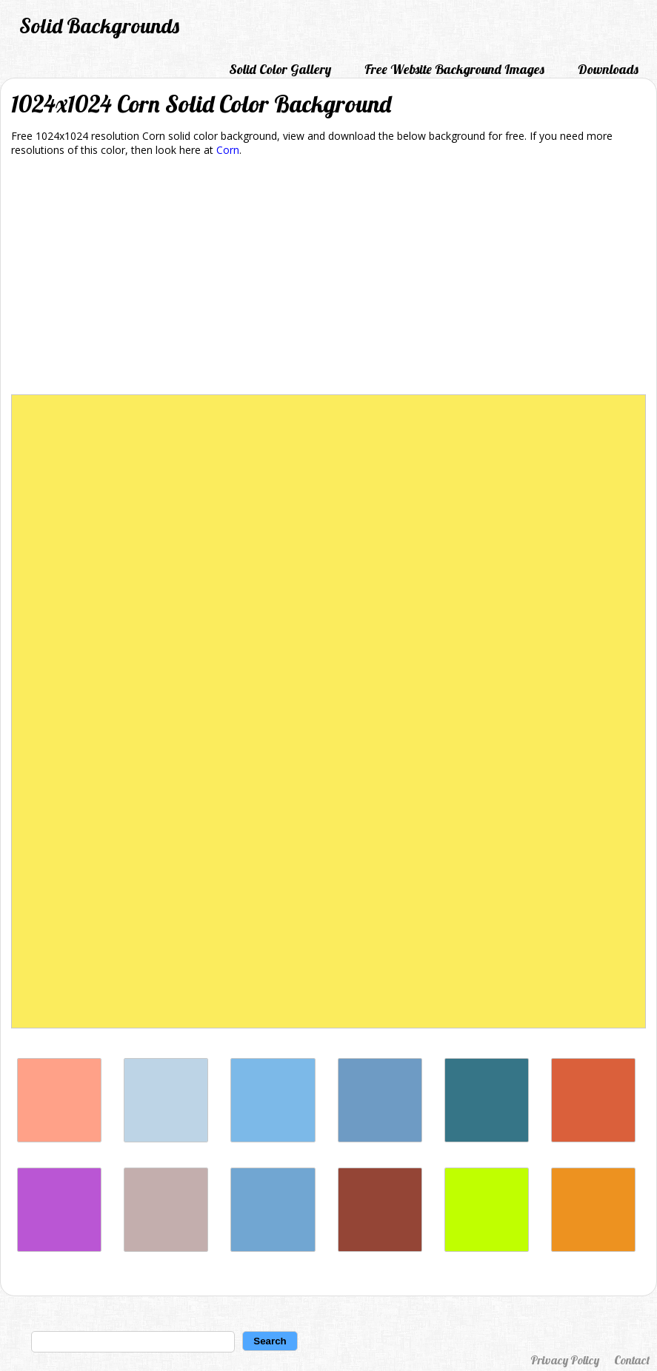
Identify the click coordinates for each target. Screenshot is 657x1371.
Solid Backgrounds (99, 25)
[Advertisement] (328, 278)
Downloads (608, 69)
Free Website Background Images (454, 69)
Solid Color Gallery (280, 69)
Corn (227, 150)
